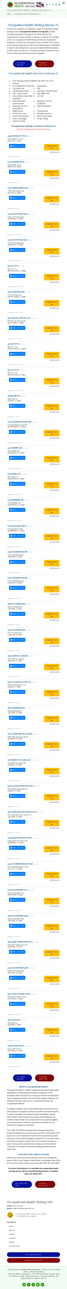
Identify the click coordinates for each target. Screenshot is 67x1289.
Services (12, 1234)
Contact (11, 1242)
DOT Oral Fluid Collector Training (43, 1274)
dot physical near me (48, 1276)
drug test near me (40, 1278)
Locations (12, 1238)
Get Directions (55, 152)
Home (9, 14)
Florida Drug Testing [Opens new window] (37, 1272)
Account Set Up (14, 1246)
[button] (46, 5)
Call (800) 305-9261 (21, 64)
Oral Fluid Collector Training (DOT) (19, 1274)
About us (12, 1230)
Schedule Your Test (43, 64)
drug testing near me (32, 1276)
